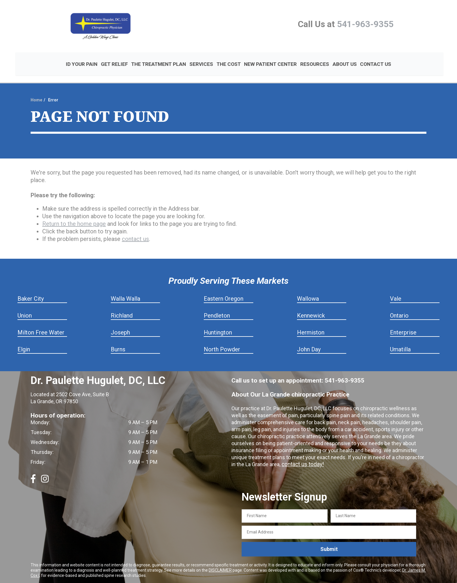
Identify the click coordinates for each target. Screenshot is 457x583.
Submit (329, 539)
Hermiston (310, 322)
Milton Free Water (40, 322)
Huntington (218, 322)
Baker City (30, 289)
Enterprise (403, 322)
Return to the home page (74, 214)
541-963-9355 (365, 24)
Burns (118, 339)
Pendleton (217, 305)
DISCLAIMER (220, 560)
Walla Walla (125, 289)
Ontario (399, 305)
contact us (135, 229)
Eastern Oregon (223, 289)
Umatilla (400, 339)
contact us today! (302, 455)
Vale (395, 289)
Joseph (120, 322)
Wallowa (308, 289)
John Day (309, 339)
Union (24, 305)
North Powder (222, 339)
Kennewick (311, 305)
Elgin (23, 339)
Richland (122, 305)
